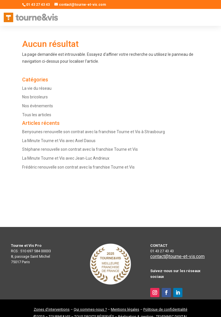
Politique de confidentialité (165, 309)
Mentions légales (125, 309)
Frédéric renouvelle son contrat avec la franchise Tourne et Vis (78, 167)
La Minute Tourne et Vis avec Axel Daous (59, 140)
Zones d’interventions (52, 309)
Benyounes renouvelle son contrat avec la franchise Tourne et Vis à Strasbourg (93, 131)
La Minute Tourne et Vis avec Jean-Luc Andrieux (65, 158)
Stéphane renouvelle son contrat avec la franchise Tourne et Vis (80, 149)
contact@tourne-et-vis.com (177, 256)
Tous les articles (36, 114)
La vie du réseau (37, 88)
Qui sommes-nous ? (90, 309)
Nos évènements (37, 106)
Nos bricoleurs (35, 97)
